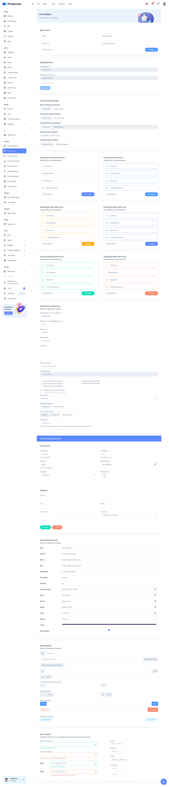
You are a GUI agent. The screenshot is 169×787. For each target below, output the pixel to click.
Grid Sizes (113, 765)
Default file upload (46, 403)
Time (42, 613)
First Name (44, 451)
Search (42, 554)
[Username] (101, 653)
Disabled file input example (50, 123)
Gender (43, 461)
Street (42, 495)
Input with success (46, 741)
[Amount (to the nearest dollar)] (98, 671)
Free (104, 474)
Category (43, 472)
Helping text (44, 420)
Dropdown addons (47, 716)
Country (103, 512)
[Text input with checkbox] (72, 685)
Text (42, 548)
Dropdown (46, 720)
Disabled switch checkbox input (55, 393)
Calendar (62, 4)
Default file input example (50, 105)
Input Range (44, 631)
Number (43, 583)
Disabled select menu (47, 75)
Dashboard (44, 18)
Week (42, 607)
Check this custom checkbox (53, 381)
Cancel (57, 527)
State (102, 503)
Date (42, 595)
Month (42, 601)
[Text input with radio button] (132, 685)
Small (112, 741)
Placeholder (44, 337)
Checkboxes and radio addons (51, 682)
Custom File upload (47, 411)
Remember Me (48, 194)
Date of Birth (104, 461)
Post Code (44, 512)
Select (42, 619)
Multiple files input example (50, 114)
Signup (8, 313)
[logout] (24, 779)
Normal (113, 748)
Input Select (44, 395)
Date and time (45, 589)
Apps (45, 4)
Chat (53, 4)
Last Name (104, 451)
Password (43, 329)
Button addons (45, 700)
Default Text (51, 313)
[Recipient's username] (91, 659)
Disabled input (45, 66)
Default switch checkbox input (54, 390)
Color (42, 625)
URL (41, 566)
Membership (104, 472)
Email (70, 4)
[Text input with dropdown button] (75, 720)
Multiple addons (45, 691)
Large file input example (49, 140)
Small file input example (49, 132)
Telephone (44, 572)
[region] (14, 391)
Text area (43, 346)
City (41, 503)
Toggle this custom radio (91, 381)
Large (112, 756)
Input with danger (46, 751)
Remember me (48, 49)
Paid (104, 476)
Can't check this (48, 83)
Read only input (45, 363)
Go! (43, 704)
